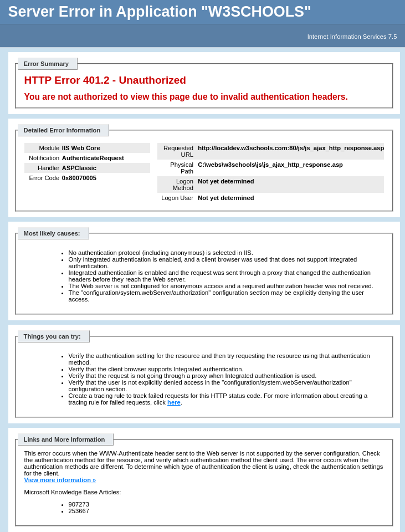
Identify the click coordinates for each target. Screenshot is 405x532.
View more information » (60, 480)
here (174, 402)
